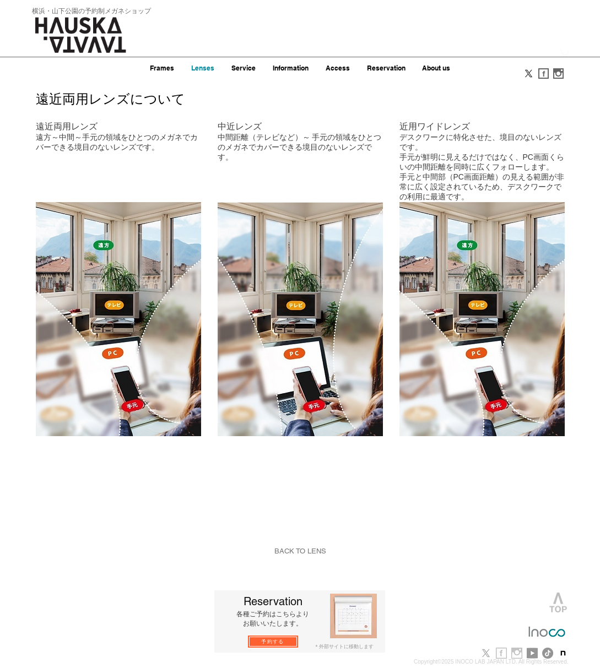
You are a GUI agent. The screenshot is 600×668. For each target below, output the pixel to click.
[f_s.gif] (543, 73)
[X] (528, 73)
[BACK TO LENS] (300, 551)
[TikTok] (547, 653)
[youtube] (532, 653)
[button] (564, 52)
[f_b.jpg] (501, 653)
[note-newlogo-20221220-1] (563, 653)
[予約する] (273, 641)
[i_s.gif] (558, 73)
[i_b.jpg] (516, 653)
